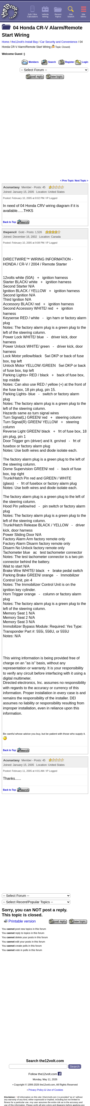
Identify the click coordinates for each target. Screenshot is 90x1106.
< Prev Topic (67, 180)
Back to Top (9, 222)
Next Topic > (81, 180)
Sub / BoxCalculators (32, 15)
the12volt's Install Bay (24, 41)
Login (81, 62)
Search (48, 62)
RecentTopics (58, 15)
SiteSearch (70, 15)
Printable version (22, 921)
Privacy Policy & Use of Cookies (46, 1089)
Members (30, 62)
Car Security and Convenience (58, 41)
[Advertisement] (45, 128)
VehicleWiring (45, 15)
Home (5, 41)
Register (66, 62)
